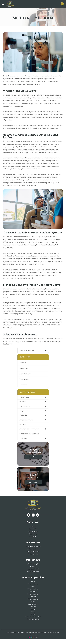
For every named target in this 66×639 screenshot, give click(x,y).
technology (23, 438)
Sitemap (57, 632)
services (22, 402)
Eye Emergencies (33, 554)
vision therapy (24, 397)
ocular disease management (29, 433)
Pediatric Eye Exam (33, 549)
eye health (23, 415)
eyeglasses (23, 411)
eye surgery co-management (29, 429)
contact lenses (25, 406)
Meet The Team (25, 374)
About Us (23, 363)
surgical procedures (26, 420)
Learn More (33, 457)
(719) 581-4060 (35, 571)
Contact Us (23, 385)
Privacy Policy (50, 632)
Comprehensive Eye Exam (33, 546)
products (23, 424)
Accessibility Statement (40, 632)
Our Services (24, 368)
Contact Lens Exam (33, 551)
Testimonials (24, 379)
